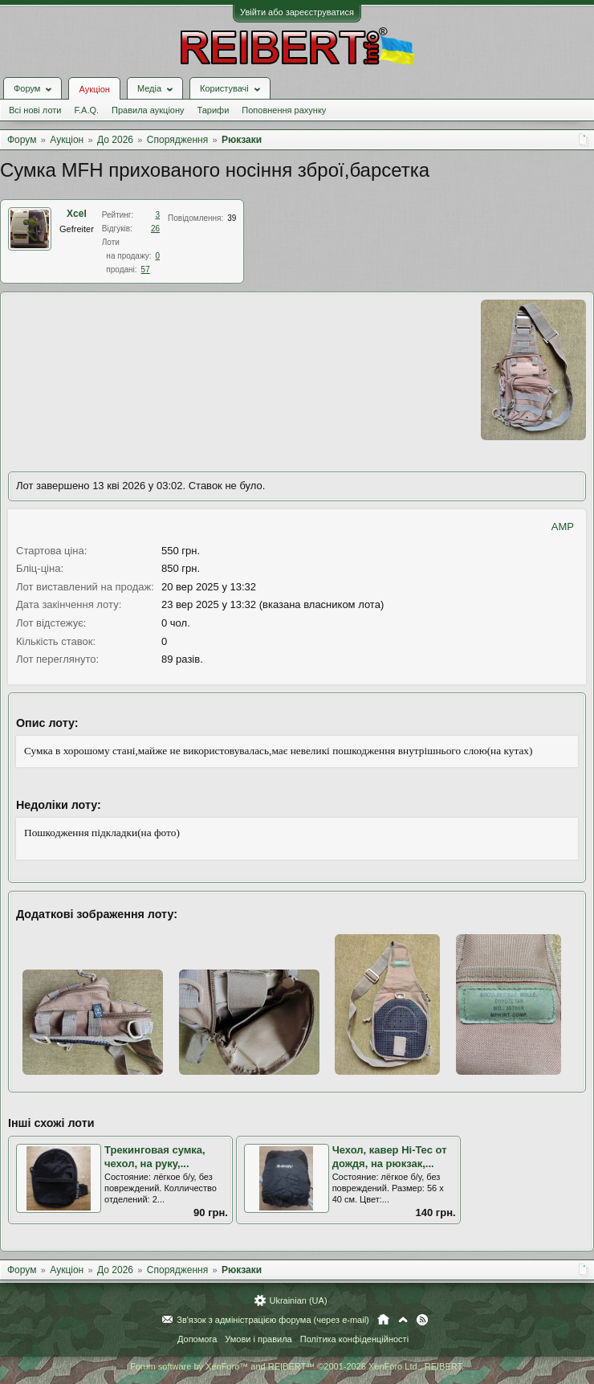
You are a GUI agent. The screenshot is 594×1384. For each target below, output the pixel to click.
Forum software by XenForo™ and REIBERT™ (297, 1366)
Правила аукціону (148, 110)
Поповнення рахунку (284, 110)
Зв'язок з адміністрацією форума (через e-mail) (273, 1320)
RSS (422, 1319)
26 (155, 228)
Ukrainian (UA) (298, 1300)
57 (145, 269)
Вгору (403, 1319)
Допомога (197, 1339)
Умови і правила (258, 1339)
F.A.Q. (86, 110)
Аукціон (94, 89)
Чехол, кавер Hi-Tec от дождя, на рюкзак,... (389, 1157)
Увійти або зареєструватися (297, 12)
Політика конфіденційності (354, 1339)
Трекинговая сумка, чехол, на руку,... (154, 1157)
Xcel (77, 213)
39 (231, 218)
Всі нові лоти (35, 110)
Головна (383, 1319)
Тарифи (213, 110)
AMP (562, 527)
